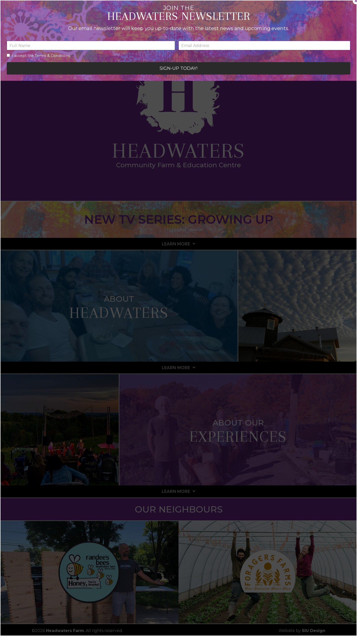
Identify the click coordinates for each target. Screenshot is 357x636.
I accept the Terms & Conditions (128, 341)
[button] (271, 280)
